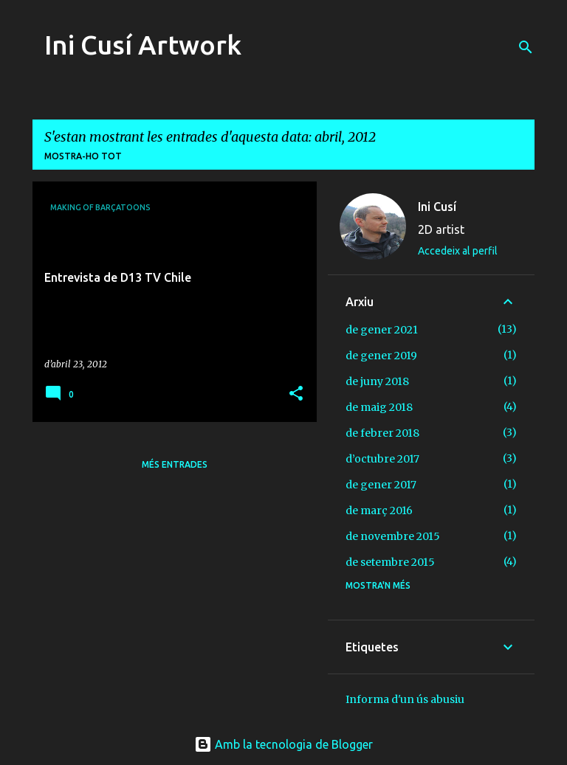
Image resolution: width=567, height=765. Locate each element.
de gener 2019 (381, 355)
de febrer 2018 (382, 433)
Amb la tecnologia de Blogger (283, 744)
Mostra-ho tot (83, 156)
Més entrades (174, 464)
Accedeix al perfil (458, 251)
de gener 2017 (381, 484)
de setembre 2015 (390, 562)
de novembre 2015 (393, 536)
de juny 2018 (377, 381)
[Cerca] (526, 47)
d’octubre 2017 (382, 458)
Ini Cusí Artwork (142, 45)
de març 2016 (379, 510)
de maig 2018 (379, 407)
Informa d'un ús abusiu (405, 699)
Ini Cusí (437, 206)
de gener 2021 (382, 329)
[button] (296, 394)
